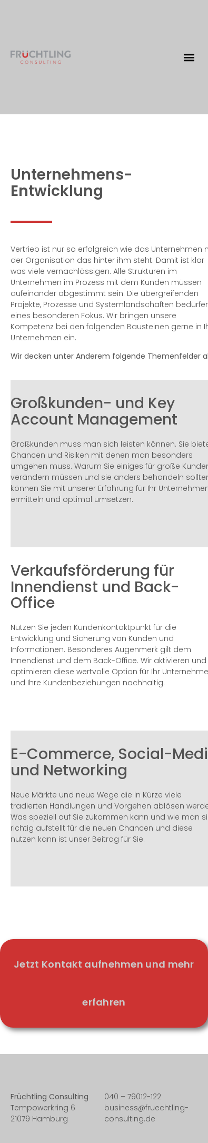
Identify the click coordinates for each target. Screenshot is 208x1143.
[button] (188, 57)
